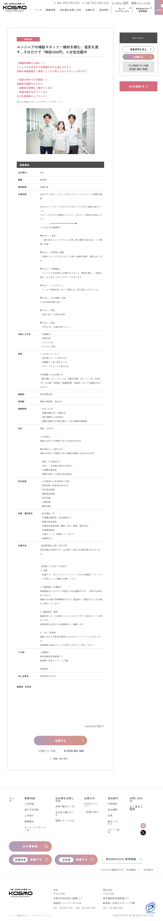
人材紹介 (29, 815)
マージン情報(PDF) (18, 915)
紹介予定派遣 (31, 809)
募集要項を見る (138, 49)
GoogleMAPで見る (94, 725)
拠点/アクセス (113, 822)
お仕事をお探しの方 (70, 10)
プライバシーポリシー (41, 915)
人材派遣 (29, 803)
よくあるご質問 (120, 3)
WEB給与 (148, 869)
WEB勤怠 (131, 869)
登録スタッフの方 (140, 3)
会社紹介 (104, 10)
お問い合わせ (136, 799)
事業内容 (50, 10)
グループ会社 (114, 830)
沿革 (110, 815)
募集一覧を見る (60, 758)
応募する (60, 740)
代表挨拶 (112, 803)
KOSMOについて (90, 804)
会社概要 (112, 809)
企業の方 (90, 10)
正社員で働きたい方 (64, 813)
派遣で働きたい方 (64, 806)
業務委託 (29, 821)
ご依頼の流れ (91, 812)
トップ (37, 10)
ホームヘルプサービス (35, 828)
